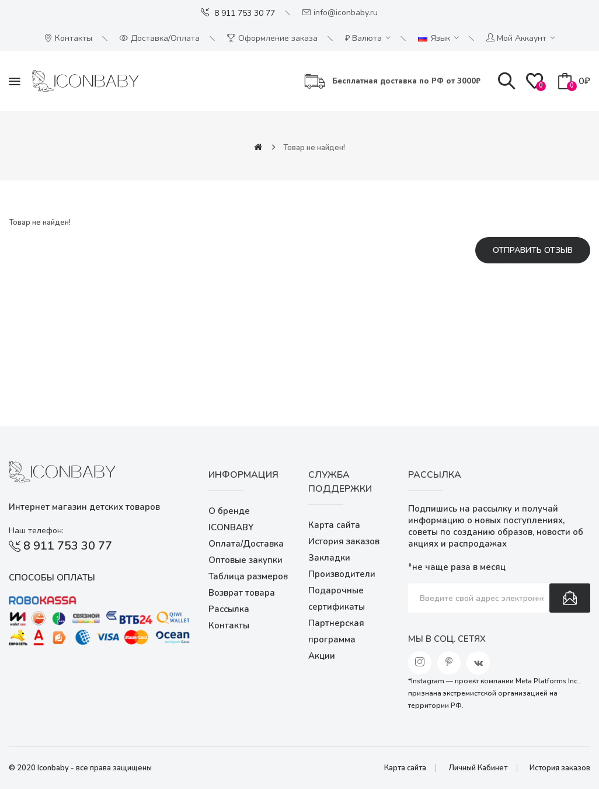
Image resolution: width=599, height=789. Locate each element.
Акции (321, 656)
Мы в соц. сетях (447, 639)
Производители (341, 574)
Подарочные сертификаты (336, 599)
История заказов (343, 541)
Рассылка (228, 609)
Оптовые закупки (245, 560)
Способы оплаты (52, 577)
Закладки (329, 558)
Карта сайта (334, 525)
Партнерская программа (336, 631)
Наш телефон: (36, 530)
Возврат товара (241, 593)
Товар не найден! (314, 147)
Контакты (228, 625)
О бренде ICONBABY (230, 519)
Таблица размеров (248, 576)
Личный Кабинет (477, 768)
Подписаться (569, 598)
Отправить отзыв (533, 250)
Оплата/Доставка (246, 544)
